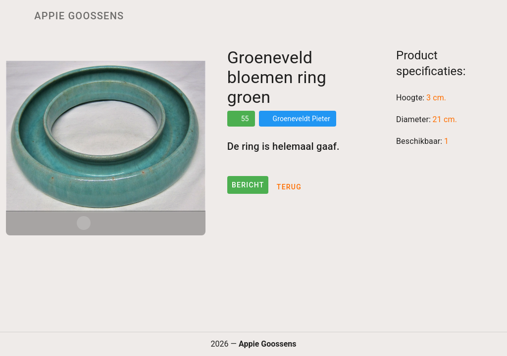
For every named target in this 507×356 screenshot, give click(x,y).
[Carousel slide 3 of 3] (127, 223)
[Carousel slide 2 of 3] (105, 223)
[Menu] (14, 16)
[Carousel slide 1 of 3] (84, 223)
